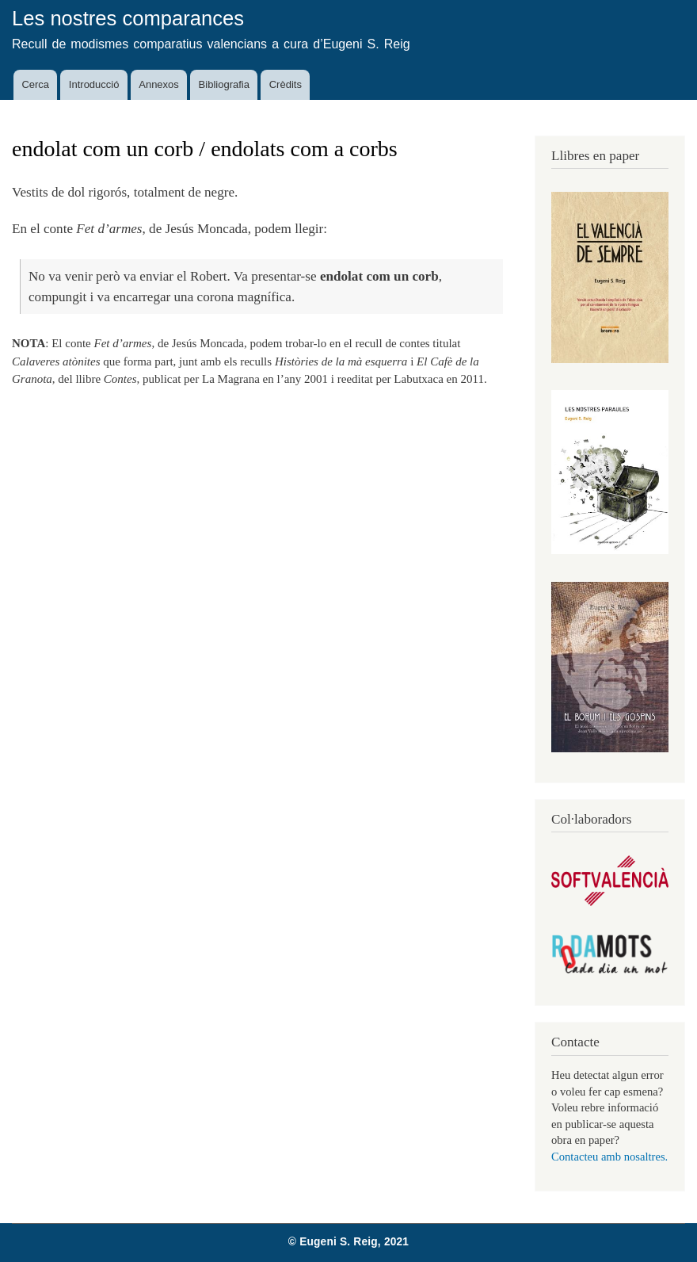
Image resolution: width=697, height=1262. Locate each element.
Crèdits (285, 84)
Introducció (94, 84)
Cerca (35, 84)
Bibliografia (224, 84)
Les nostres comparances (128, 18)
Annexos (159, 84)
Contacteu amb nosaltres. (609, 1156)
